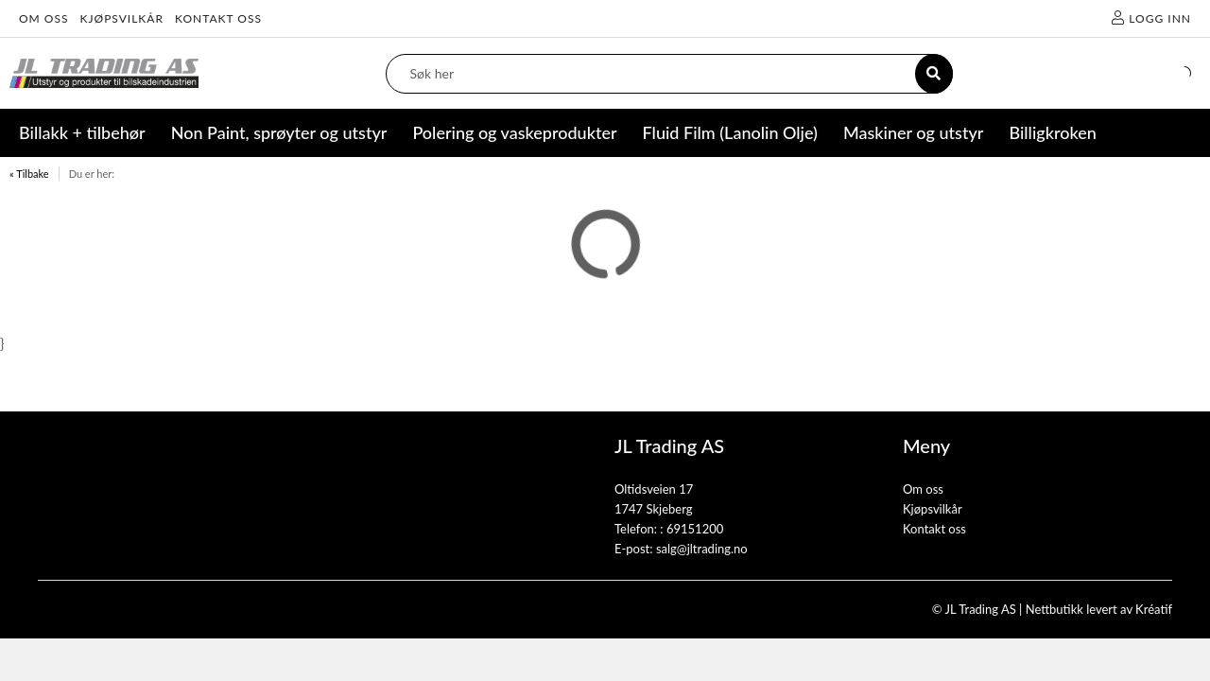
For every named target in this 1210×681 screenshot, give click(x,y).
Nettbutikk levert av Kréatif (1099, 609)
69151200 (694, 528)
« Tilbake (29, 173)
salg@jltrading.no (702, 548)
